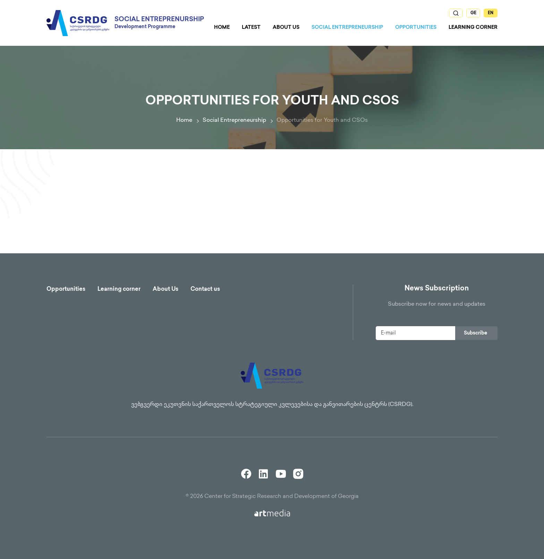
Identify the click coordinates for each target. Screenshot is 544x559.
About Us (165, 290)
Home (222, 27)
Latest (251, 27)
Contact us (205, 290)
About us (286, 27)
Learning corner (119, 290)
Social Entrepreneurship (347, 27)
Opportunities (415, 27)
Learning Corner (473, 27)
